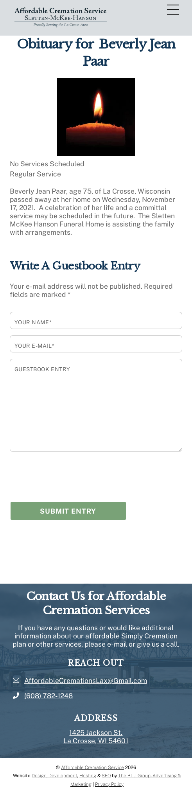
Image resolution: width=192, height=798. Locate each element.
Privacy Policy (109, 784)
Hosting (87, 775)
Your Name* (33, 322)
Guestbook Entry (42, 369)
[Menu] (173, 10)
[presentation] (69, 472)
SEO (106, 775)
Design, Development (54, 775)
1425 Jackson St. (95, 732)
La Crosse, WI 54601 (95, 741)
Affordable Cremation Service (92, 767)
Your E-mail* (34, 346)
